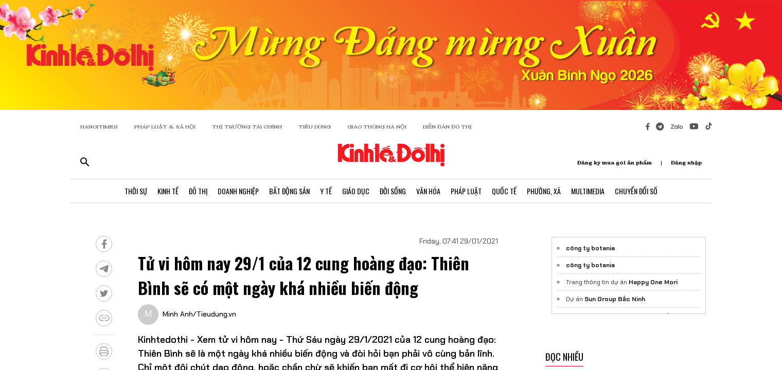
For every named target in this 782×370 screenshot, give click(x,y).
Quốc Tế (504, 191)
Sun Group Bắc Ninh (614, 299)
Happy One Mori (653, 282)
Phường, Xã (544, 191)
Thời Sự (136, 191)
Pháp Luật (466, 191)
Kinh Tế (168, 191)
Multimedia (588, 191)
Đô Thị (198, 191)
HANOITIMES (99, 126)
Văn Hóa (428, 191)
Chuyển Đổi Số (636, 191)
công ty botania (590, 248)
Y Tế (326, 191)
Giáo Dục (355, 191)
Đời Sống (393, 191)
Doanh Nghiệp (238, 191)
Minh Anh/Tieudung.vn (199, 314)
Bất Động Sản (289, 191)
